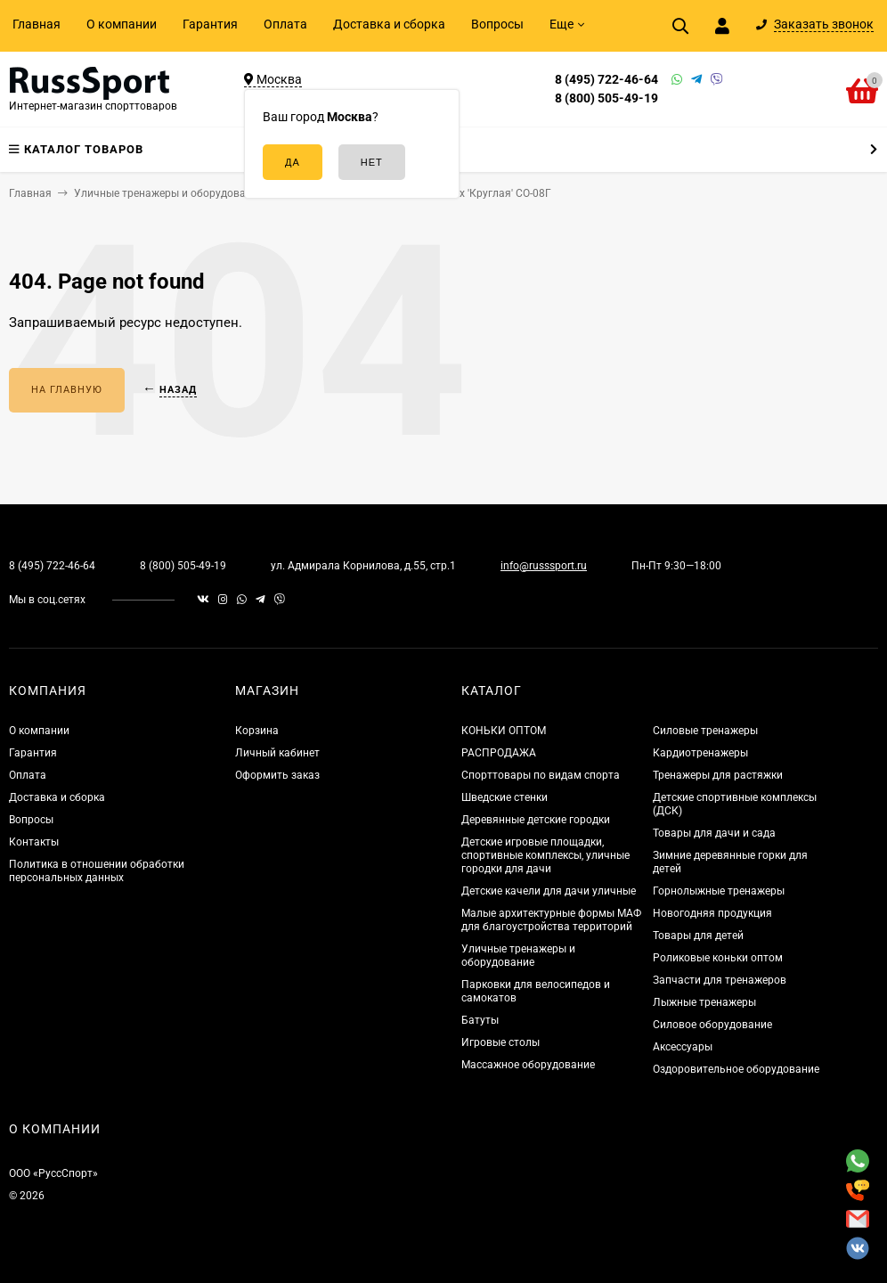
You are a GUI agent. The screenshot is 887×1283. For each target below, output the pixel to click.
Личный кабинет (277, 753)
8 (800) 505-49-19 (606, 98)
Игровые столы (500, 1042)
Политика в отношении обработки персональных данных (96, 871)
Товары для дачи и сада (714, 833)
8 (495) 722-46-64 (606, 79)
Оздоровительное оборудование (736, 1069)
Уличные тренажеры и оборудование (518, 955)
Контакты (34, 842)
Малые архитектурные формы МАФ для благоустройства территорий (551, 920)
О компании (121, 24)
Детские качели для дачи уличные (548, 891)
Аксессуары (682, 1047)
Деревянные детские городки (535, 819)
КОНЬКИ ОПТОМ (503, 730)
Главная (36, 24)
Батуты (480, 1020)
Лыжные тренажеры (704, 1002)
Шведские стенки (504, 797)
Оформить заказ (277, 775)
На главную (66, 390)
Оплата (285, 24)
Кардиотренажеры (700, 753)
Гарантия (210, 24)
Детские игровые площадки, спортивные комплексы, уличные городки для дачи (545, 855)
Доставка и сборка (389, 24)
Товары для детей (698, 935)
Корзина (257, 730)
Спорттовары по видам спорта (540, 775)
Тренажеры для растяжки (718, 775)
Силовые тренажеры (705, 730)
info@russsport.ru (543, 566)
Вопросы (497, 24)
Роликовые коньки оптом (718, 958)
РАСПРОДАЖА (498, 753)
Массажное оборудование (528, 1064)
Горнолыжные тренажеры (719, 891)
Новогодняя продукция (712, 913)
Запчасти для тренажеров (719, 980)
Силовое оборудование (712, 1024)
